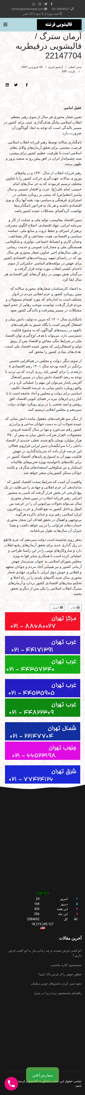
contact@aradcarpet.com (27, 9)
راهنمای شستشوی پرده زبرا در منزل (58, 993)
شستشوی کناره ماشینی (66, 965)
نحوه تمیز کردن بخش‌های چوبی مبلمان (56, 983)
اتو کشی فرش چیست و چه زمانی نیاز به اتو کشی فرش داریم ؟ (45, 953)
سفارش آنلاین (42, 1075)
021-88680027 (61, 9)
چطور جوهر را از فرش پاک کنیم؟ (60, 974)
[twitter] (45, 4)
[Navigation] (5, 24)
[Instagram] (39, 4)
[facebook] (52, 4)
